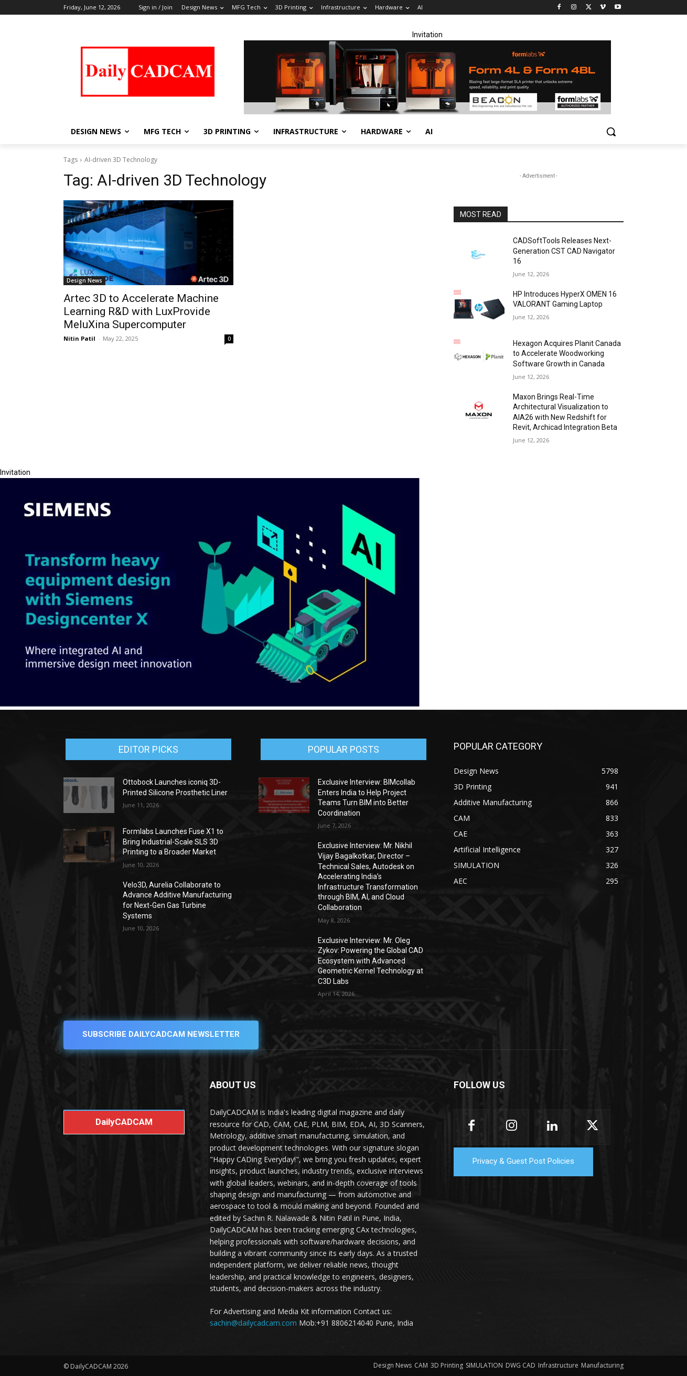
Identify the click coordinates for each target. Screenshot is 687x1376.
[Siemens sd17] (210, 704)
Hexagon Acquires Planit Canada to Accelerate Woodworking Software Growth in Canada (567, 353)
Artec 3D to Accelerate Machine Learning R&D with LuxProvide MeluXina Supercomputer (141, 311)
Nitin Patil (79, 338)
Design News (84, 280)
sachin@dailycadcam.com (253, 1323)
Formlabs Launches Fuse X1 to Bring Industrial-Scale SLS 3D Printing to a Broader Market (173, 841)
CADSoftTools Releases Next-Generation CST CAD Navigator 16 (564, 250)
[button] (611, 131)
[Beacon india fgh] (427, 77)
